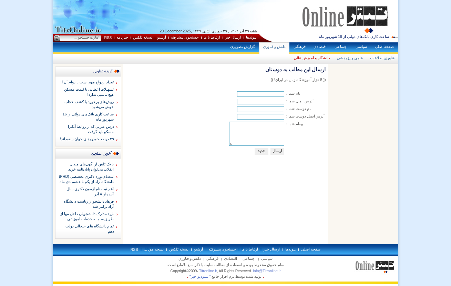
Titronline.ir (208, 271)
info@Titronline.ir (266, 271)
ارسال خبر (233, 37)
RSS (108, 37)
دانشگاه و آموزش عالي (312, 58)
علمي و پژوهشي (350, 58)
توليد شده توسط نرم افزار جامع (225, 276)
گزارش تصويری (242, 46)
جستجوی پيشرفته (185, 37)
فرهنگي (300, 46)
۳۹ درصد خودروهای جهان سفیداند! (87, 139)
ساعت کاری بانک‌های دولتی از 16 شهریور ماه (354, 36)
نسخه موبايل (154, 249)
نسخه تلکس (142, 37)
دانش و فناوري (274, 46)
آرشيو (161, 37)
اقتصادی (320, 46)
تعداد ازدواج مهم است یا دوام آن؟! (87, 82)
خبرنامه (122, 37)
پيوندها (251, 37)
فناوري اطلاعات (382, 58)
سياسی (361, 46)
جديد (261, 151)
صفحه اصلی (384, 46)
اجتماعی (341, 46)
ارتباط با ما (212, 37)
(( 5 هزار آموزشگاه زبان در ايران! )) (298, 80)
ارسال (277, 151)
